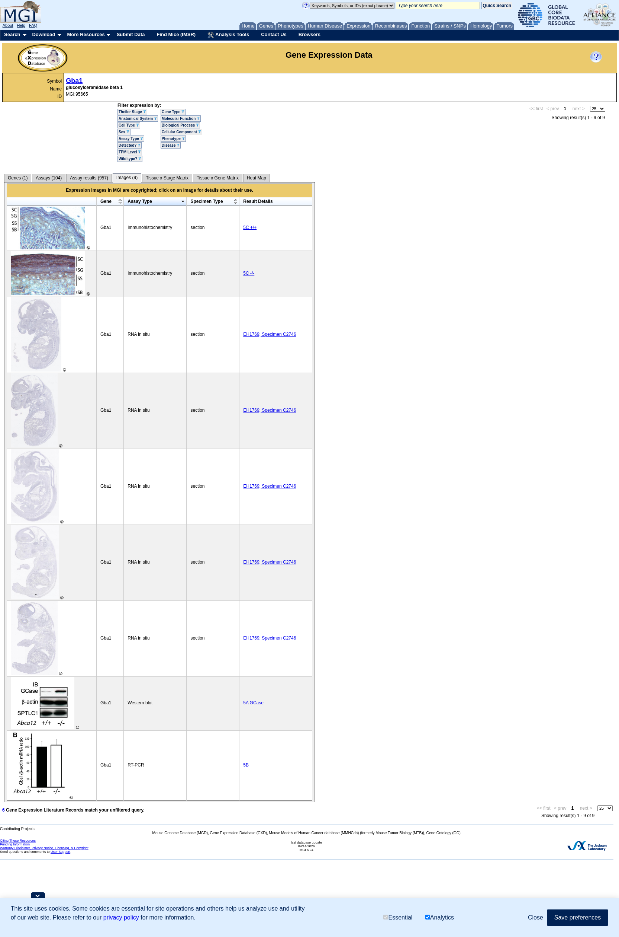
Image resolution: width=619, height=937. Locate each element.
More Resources (85, 34)
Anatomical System (138, 119)
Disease (171, 145)
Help (21, 25)
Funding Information (15, 844)
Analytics (439, 917)
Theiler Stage (132, 112)
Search (12, 34)
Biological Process (180, 125)
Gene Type (173, 112)
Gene (106, 201)
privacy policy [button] (121, 917)
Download (43, 34)
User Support (60, 852)
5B (246, 765)
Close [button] (535, 917)
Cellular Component (181, 132)
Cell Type (129, 125)
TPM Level (130, 152)
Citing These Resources (18, 840)
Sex (124, 132)
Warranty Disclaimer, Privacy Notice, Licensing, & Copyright (44, 848)
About (8, 25)
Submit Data (131, 34)
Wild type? (130, 159)
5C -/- (248, 273)
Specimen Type (206, 201)
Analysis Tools (228, 35)
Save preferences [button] (577, 917)
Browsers (309, 34)
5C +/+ (250, 227)
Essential (397, 917)
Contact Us (274, 34)
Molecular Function (181, 119)
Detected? (130, 145)
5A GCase (253, 702)
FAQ (33, 25)
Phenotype (173, 139)
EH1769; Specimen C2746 (269, 334)
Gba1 (74, 81)
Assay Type (131, 139)
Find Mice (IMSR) (176, 34)
